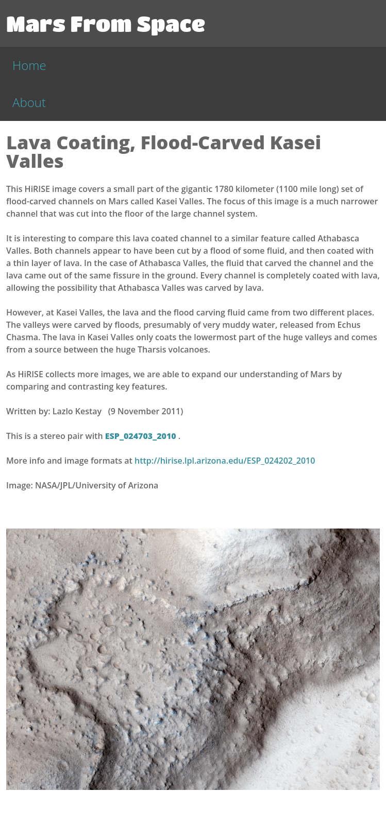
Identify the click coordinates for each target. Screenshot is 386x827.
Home (29, 65)
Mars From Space (105, 23)
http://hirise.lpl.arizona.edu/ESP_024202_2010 (225, 460)
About (29, 102)
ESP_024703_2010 (141, 436)
